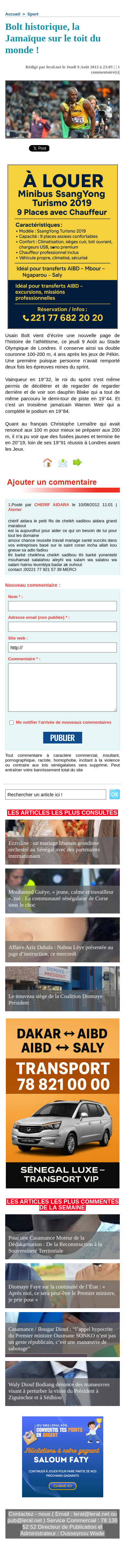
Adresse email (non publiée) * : (39, 617)
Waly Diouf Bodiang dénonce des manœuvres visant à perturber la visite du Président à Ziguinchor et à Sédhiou (59, 1391)
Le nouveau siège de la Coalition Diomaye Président (55, 999)
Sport (32, 14)
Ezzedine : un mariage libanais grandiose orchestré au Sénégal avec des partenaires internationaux (54, 849)
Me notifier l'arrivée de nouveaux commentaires (63, 722)
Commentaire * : (24, 658)
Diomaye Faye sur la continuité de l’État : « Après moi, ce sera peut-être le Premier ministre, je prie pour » (62, 1293)
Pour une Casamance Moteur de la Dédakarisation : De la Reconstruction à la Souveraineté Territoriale (55, 1244)
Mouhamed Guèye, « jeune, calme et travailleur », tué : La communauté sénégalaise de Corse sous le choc (61, 898)
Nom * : (15, 596)
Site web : (18, 638)
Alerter (15, 509)
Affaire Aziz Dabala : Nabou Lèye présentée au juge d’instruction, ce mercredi (60, 950)
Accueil (12, 14)
